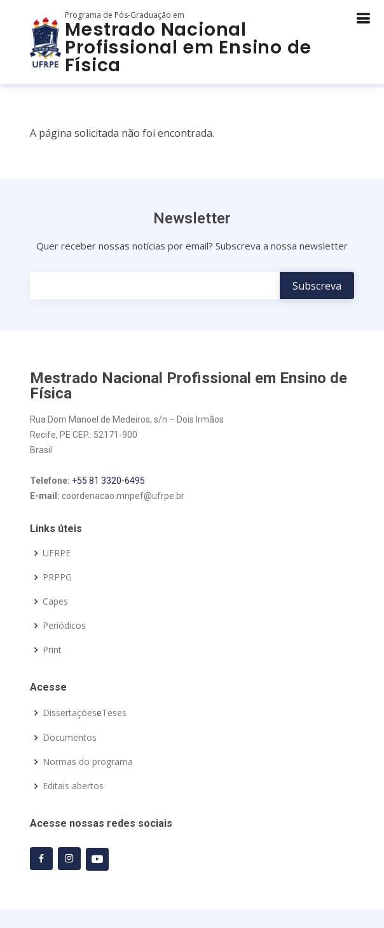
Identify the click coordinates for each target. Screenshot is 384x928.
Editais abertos (73, 786)
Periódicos (64, 625)
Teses (114, 712)
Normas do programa (88, 761)
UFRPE (57, 553)
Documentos (70, 737)
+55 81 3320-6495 (108, 480)
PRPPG (57, 577)
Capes (55, 601)
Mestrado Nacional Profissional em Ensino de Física (188, 47)
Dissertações (70, 712)
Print (52, 649)
